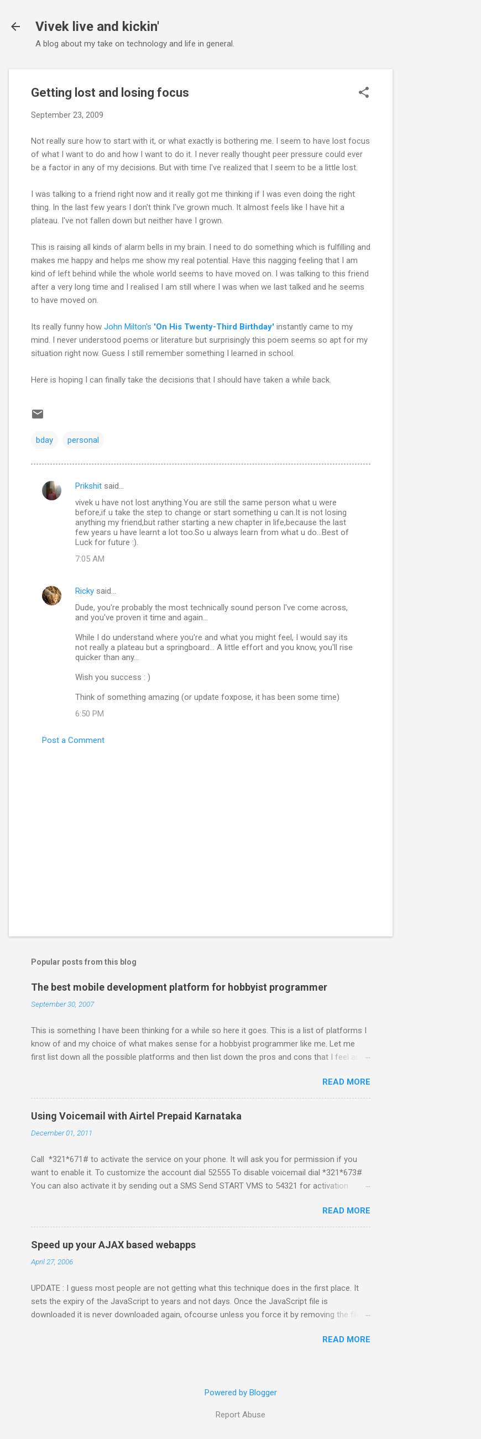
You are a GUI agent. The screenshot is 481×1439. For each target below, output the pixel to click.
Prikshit (88, 486)
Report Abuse (240, 1415)
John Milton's (189, 327)
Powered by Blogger (241, 1393)
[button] (363, 93)
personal (83, 440)
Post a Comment (73, 740)
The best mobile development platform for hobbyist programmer (179, 987)
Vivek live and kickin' (97, 26)
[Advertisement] (436, 235)
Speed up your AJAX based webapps (113, 1244)
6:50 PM (89, 714)
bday (44, 440)
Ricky (84, 591)
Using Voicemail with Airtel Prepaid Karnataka (136, 1116)
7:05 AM (89, 559)
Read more (346, 1082)
